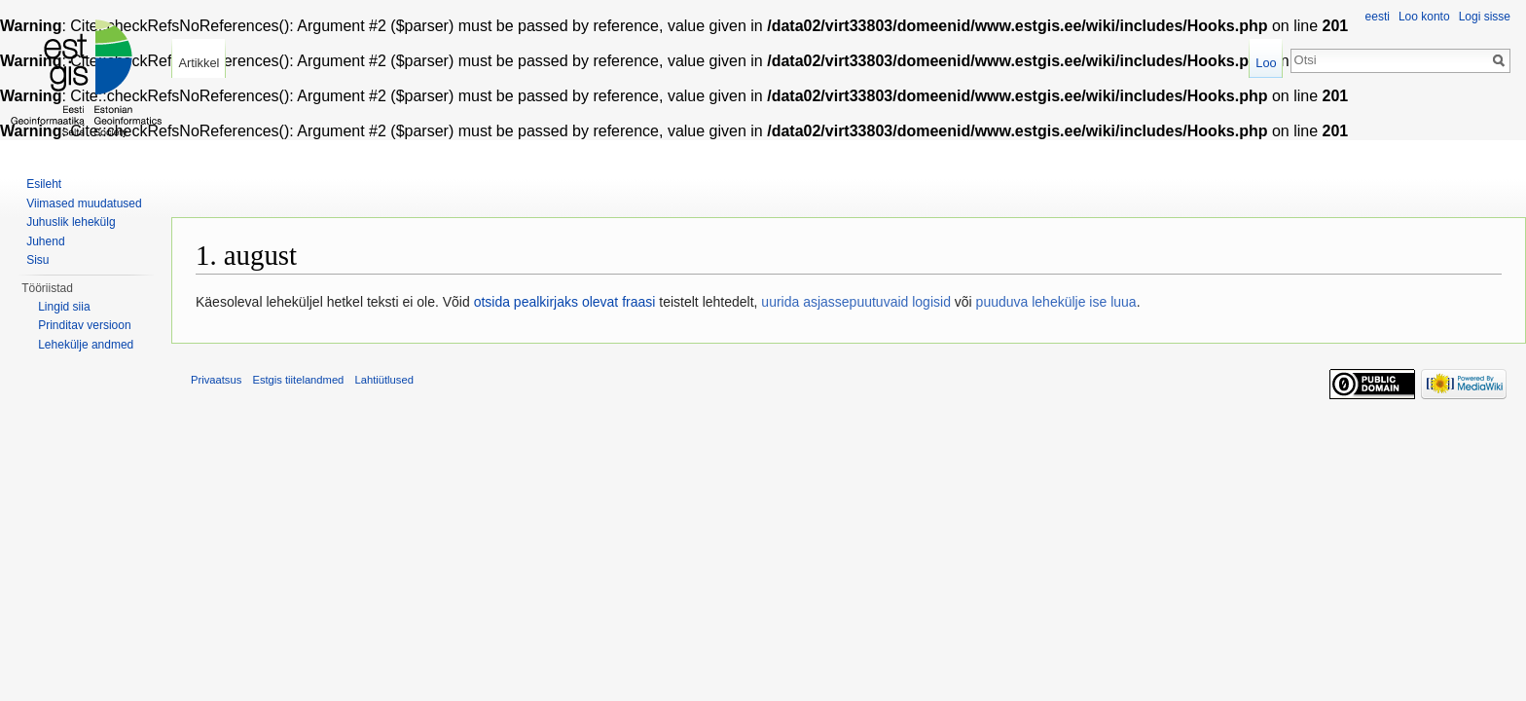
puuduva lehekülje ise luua (1056, 302)
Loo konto (1424, 16)
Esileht (43, 184)
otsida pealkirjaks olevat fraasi (565, 302)
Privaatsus (216, 380)
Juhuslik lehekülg (70, 222)
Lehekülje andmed (85, 344)
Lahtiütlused (384, 380)
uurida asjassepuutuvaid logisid (856, 302)
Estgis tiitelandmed (298, 380)
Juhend (45, 241)
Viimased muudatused (84, 203)
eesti (1377, 16)
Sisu (37, 260)
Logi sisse (1484, 16)
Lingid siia (64, 307)
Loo (1265, 62)
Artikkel (198, 62)
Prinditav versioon (84, 325)
